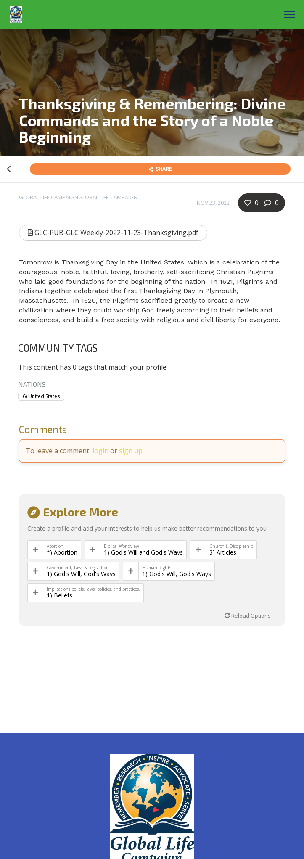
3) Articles (222, 552)
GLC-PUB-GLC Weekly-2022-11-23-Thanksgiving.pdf (113, 232)
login (100, 450)
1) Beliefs (59, 595)
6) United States (41, 396)
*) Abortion (62, 552)
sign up (131, 450)
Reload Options (248, 615)
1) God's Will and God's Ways (143, 552)
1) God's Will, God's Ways (81, 574)
